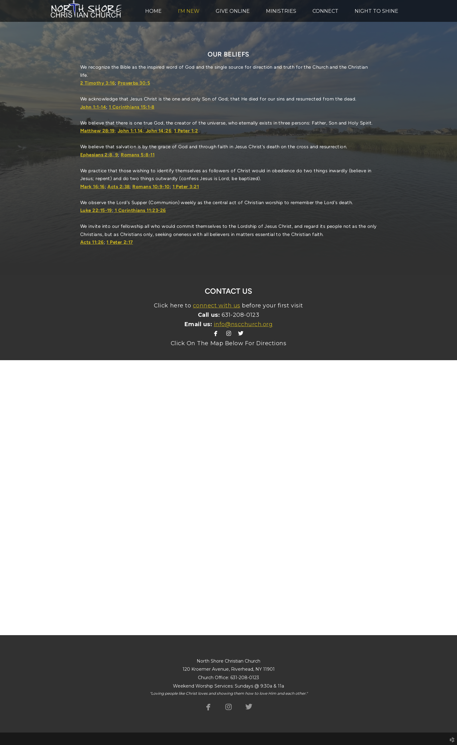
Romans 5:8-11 (138, 155)
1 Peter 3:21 (186, 186)
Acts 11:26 (92, 242)
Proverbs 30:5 (134, 83)
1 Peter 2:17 (119, 242)
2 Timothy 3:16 (97, 83)
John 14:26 (157, 131)
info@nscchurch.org (243, 324)
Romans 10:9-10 (151, 186)
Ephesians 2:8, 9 (99, 155)
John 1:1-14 (93, 107)
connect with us (216, 305)
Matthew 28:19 (97, 131)
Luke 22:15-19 (96, 210)
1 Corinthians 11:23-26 (139, 210)
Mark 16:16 (92, 186)
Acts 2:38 (118, 186)
